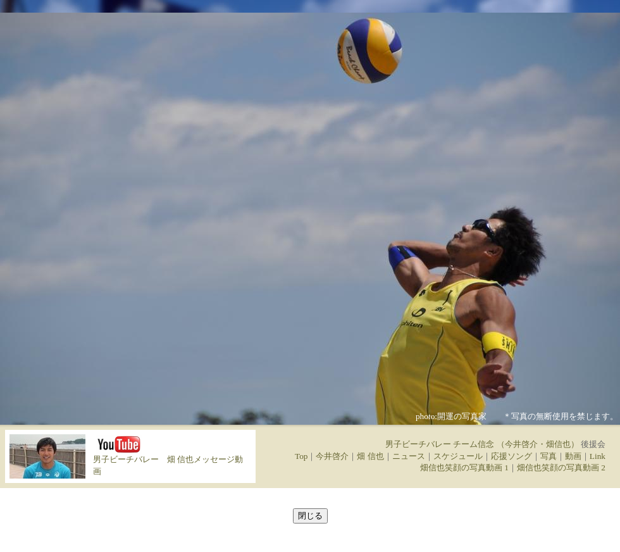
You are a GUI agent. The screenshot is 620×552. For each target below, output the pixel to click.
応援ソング (511, 456)
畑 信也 (370, 456)
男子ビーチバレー (126, 459)
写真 (548, 456)
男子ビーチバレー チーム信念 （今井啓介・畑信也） (482, 444)
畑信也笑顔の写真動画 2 (561, 467)
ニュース (408, 456)
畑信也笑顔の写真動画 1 (464, 467)
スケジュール (458, 456)
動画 (573, 456)
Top (301, 456)
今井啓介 (332, 456)
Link (597, 456)
